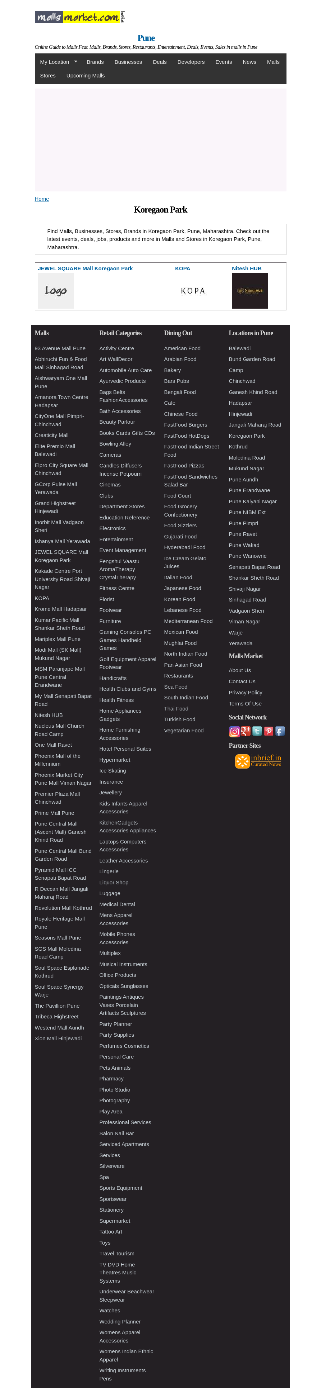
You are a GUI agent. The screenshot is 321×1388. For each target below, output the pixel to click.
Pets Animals (115, 1068)
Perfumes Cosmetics (124, 1046)
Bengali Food (180, 392)
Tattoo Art (111, 1231)
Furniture (110, 621)
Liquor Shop (114, 882)
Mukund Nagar (246, 468)
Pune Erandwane (249, 490)
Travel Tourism (117, 1253)
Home (42, 199)
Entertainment (116, 539)
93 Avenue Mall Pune (60, 348)
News (249, 62)
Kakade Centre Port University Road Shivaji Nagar (62, 579)
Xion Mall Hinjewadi (58, 1038)
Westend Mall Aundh (59, 1028)
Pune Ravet (243, 534)
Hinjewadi (240, 414)
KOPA (42, 598)
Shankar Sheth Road (254, 578)
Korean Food (180, 599)
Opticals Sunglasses (124, 986)
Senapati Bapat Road (254, 567)
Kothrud (238, 446)
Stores (48, 75)
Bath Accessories (120, 411)
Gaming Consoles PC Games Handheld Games (125, 640)
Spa (104, 1177)
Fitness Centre (117, 588)
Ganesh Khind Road (253, 392)
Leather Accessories (124, 860)
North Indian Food (185, 654)
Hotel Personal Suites (125, 749)
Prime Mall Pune (54, 813)
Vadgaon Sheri (246, 611)
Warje (236, 632)
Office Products (118, 975)
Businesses (128, 62)
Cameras (110, 455)
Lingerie (109, 871)
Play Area (111, 1111)
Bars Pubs (176, 381)
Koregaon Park (247, 436)
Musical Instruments (123, 964)
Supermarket (115, 1221)
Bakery (172, 370)
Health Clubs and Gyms (128, 689)
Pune (146, 38)
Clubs (106, 496)
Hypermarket (115, 760)
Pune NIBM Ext (247, 512)
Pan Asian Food (183, 665)
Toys (105, 1243)
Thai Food (176, 708)
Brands (95, 62)
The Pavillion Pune (57, 1006)
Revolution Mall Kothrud (63, 908)
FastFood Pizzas (184, 465)
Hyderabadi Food (185, 547)
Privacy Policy (245, 692)
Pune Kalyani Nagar (253, 501)
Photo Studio (115, 1090)
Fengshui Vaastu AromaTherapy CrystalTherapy (119, 569)
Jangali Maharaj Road (255, 425)
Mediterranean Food (188, 621)
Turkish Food (180, 719)
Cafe (170, 403)
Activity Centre (117, 348)
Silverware (112, 1166)
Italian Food (178, 577)
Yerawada (241, 643)
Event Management (123, 550)
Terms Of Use (245, 703)
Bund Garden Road (252, 359)
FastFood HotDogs (187, 436)
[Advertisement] (160, 139)
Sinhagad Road (247, 599)
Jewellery (111, 792)
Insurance (111, 782)
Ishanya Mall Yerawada (62, 541)
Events (224, 62)
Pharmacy (112, 1078)
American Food (182, 348)
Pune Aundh (243, 479)
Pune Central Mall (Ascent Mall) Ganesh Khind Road (61, 832)
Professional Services (125, 1122)
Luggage (110, 893)
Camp (236, 370)
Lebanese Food (183, 610)
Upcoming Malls (86, 75)
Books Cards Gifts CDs (127, 433)
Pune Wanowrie (248, 556)
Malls (273, 62)
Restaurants (178, 675)
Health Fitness (117, 700)
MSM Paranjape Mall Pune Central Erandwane (60, 677)
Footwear (111, 610)
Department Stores (122, 506)
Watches (110, 1310)
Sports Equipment (121, 1188)
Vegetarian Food (184, 730)
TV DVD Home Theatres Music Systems (118, 1272)
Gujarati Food (180, 536)
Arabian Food (180, 359)
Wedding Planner (120, 1321)
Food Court (177, 496)
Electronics (113, 528)
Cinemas (110, 484)
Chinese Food (181, 414)
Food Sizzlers (180, 525)
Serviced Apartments (124, 1144)
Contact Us (242, 681)
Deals (159, 62)
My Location (56, 62)
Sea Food (176, 687)
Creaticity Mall (52, 435)
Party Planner (116, 1024)
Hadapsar (240, 403)
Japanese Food (182, 588)
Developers (191, 62)
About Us (240, 670)
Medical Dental (117, 904)
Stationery (112, 1210)
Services (110, 1155)
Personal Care (117, 1057)
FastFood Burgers (185, 425)
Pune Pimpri (243, 523)
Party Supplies (117, 1035)
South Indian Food (186, 697)
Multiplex (110, 953)
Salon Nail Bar (117, 1133)
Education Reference (125, 517)
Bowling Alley (115, 444)
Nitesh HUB (49, 715)
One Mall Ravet (53, 745)
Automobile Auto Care (126, 370)
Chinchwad (242, 381)
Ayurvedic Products (123, 381)
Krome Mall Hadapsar (61, 609)
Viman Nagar (244, 621)
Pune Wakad (244, 545)
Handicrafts (113, 678)
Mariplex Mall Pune (58, 639)
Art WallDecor (116, 359)
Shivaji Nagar (245, 589)
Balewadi (240, 348)
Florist (107, 599)
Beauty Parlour (117, 422)
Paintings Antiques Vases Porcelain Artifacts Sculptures (123, 1005)
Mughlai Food (180, 643)
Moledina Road (247, 458)
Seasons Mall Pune (58, 938)
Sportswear (113, 1199)
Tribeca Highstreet (57, 1016)
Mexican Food (181, 632)
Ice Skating (113, 770)
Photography (115, 1100)
